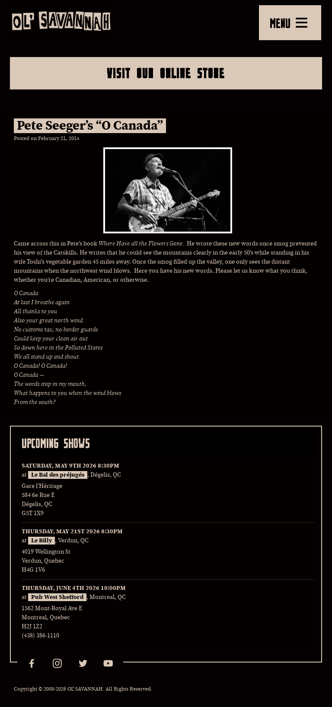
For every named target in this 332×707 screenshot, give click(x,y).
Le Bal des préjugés (57, 475)
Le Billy (41, 541)
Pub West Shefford (57, 597)
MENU (288, 23)
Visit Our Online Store (166, 73)
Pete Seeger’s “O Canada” (90, 125)
